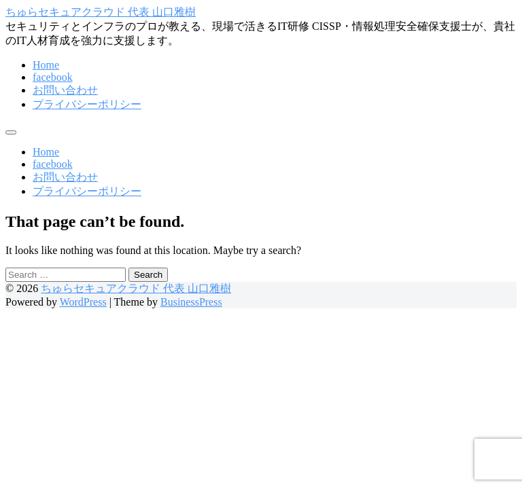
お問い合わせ (65, 90)
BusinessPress (191, 302)
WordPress (83, 302)
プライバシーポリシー (87, 104)
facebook (53, 77)
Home (46, 65)
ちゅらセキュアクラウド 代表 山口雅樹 (100, 12)
